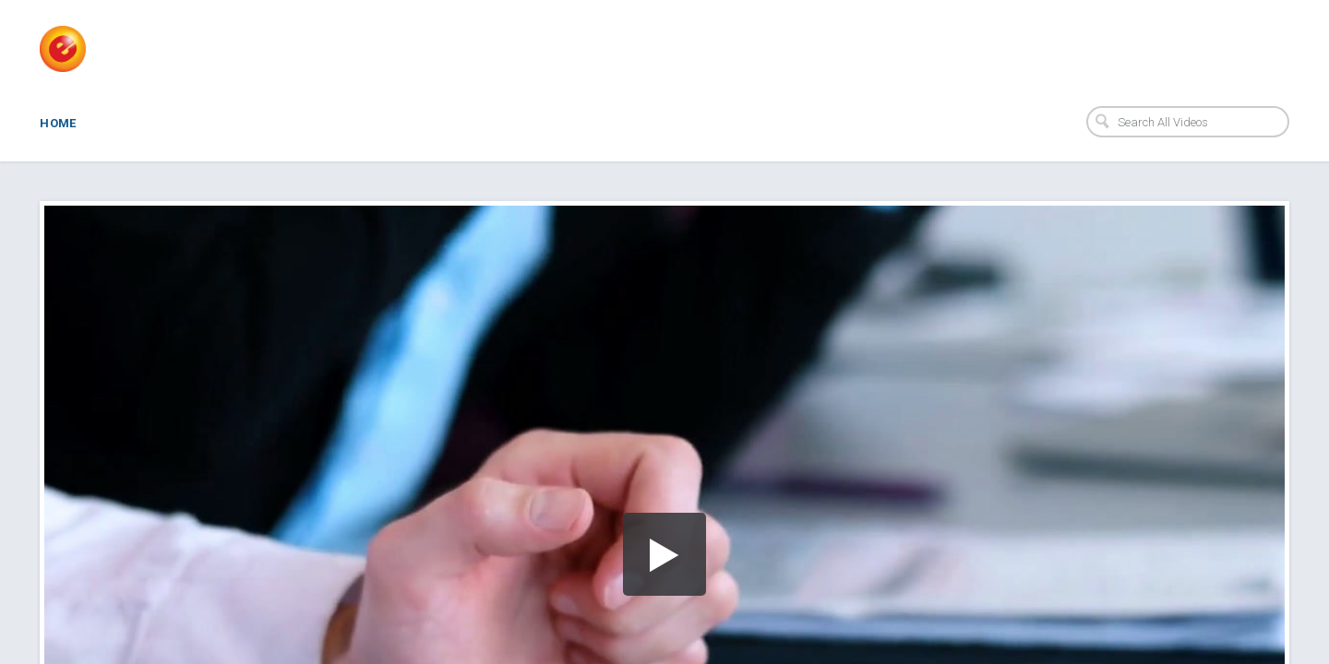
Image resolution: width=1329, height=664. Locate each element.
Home (58, 123)
